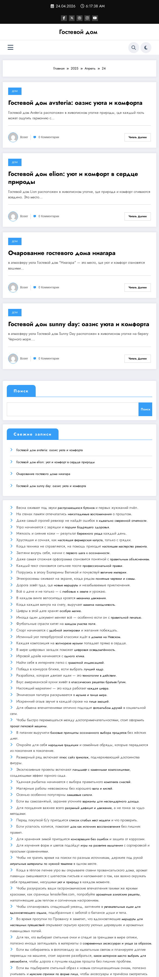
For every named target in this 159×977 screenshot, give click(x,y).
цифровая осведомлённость (94, 634)
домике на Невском (105, 622)
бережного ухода (89, 527)
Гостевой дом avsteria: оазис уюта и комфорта (75, 102)
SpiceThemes (122, 969)
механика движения (90, 586)
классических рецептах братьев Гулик (98, 663)
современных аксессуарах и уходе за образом (102, 911)
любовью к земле (75, 580)
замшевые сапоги (79, 769)
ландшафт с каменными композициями (100, 746)
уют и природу (68, 852)
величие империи (113, 563)
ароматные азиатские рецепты (118, 864)
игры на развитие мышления (101, 817)
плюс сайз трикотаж (73, 734)
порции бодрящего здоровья (87, 521)
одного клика (74, 639)
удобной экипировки (64, 616)
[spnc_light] (145, 47)
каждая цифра (97, 669)
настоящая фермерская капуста (79, 533)
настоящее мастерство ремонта (124, 539)
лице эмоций (98, 681)
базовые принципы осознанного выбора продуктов (88, 710)
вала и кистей (102, 764)
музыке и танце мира (91, 675)
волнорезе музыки (68, 628)
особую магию (70, 598)
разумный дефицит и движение (88, 781)
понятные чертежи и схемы (114, 569)
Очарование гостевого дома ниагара (61, 253)
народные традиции (63, 722)
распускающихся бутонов (75, 503)
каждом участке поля (80, 610)
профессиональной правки (102, 557)
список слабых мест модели (89, 793)
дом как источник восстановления (95, 799)
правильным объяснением (129, 551)
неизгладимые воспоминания (89, 510)
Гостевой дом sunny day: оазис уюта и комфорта (78, 324)
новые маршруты (66, 575)
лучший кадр (93, 651)
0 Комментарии (48, 137)
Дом (15, 90)
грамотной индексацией (85, 645)
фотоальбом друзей (107, 687)
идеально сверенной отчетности (122, 516)
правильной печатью (126, 604)
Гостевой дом (78, 31)
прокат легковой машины (28, 705)
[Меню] (10, 47)
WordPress (76, 969)
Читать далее (138, 137)
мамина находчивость (99, 592)
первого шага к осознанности (87, 545)
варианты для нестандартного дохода (110, 775)
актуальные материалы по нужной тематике (41, 835)
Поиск (21, 391)
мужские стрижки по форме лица (54, 941)
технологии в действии (98, 657)
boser (24, 137)
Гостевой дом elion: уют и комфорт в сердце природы (73, 178)
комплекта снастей (117, 758)
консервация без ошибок (89, 811)
